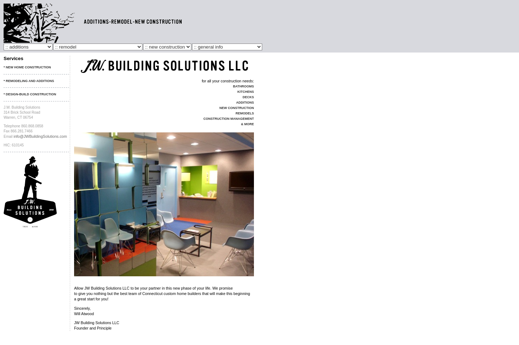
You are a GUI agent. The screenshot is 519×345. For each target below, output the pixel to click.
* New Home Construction (27, 67)
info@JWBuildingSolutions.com (40, 136)
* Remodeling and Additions (29, 81)
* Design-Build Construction (30, 94)
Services (13, 58)
